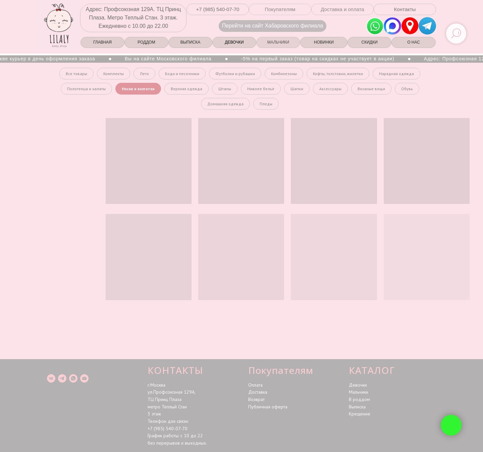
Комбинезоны (284, 73)
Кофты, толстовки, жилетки (338, 73)
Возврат (256, 399)
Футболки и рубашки (235, 73)
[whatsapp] (73, 378)
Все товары (76, 73)
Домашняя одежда (225, 103)
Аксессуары (330, 88)
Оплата (255, 385)
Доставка (257, 392)
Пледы (266, 103)
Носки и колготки (138, 88)
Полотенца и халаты (86, 88)
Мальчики (358, 392)
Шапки (296, 88)
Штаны (224, 88)
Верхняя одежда (186, 88)
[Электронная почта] (84, 378)
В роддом (359, 399)
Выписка (357, 407)
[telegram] (62, 378)
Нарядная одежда (396, 73)
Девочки (358, 385)
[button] (217, 9)
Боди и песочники (182, 73)
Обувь (407, 88)
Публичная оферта (267, 407)
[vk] (51, 378)
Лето (144, 73)
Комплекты (113, 73)
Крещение (359, 414)
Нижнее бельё (260, 88)
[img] (410, 26)
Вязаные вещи (371, 88)
